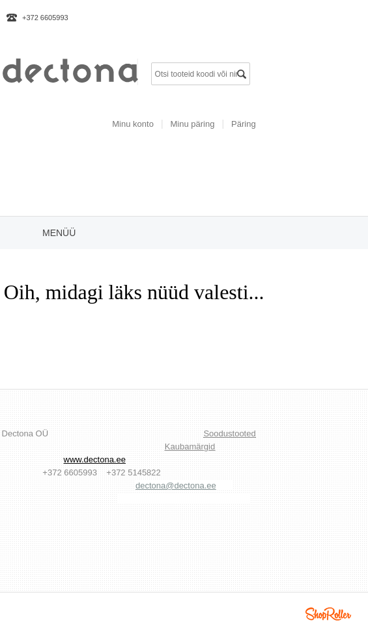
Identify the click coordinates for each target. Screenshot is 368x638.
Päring (243, 124)
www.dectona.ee (95, 459)
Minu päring (193, 124)
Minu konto (133, 124)
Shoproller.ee (328, 613)
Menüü (59, 233)
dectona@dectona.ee (175, 485)
